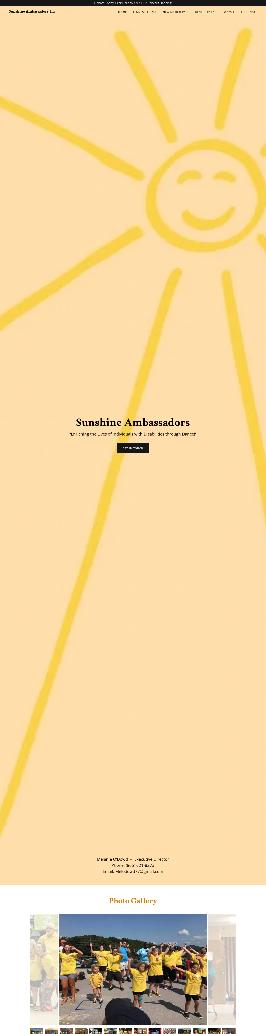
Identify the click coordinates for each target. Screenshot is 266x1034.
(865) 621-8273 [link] (140, 865)
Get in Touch (133, 448)
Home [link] (122, 12)
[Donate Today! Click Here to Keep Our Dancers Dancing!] (133, 3)
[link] (32, 11)
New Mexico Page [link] (176, 12)
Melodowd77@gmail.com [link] (139, 871)
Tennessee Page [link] (145, 12)
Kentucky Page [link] (206, 12)
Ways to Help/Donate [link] (240, 12)
